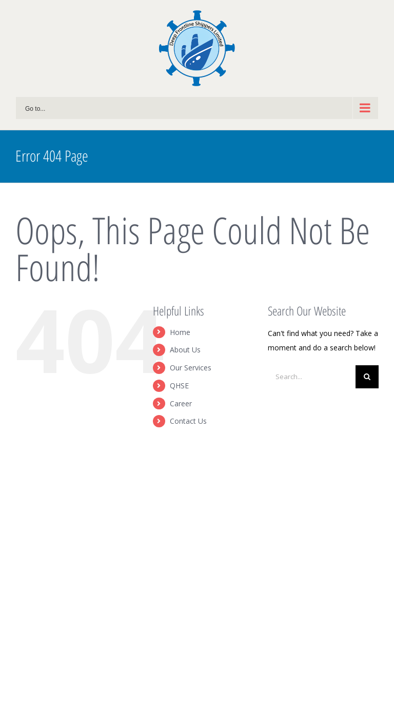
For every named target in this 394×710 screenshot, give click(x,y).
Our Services (190, 367)
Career (181, 403)
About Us (185, 349)
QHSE (179, 385)
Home (180, 332)
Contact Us (188, 421)
